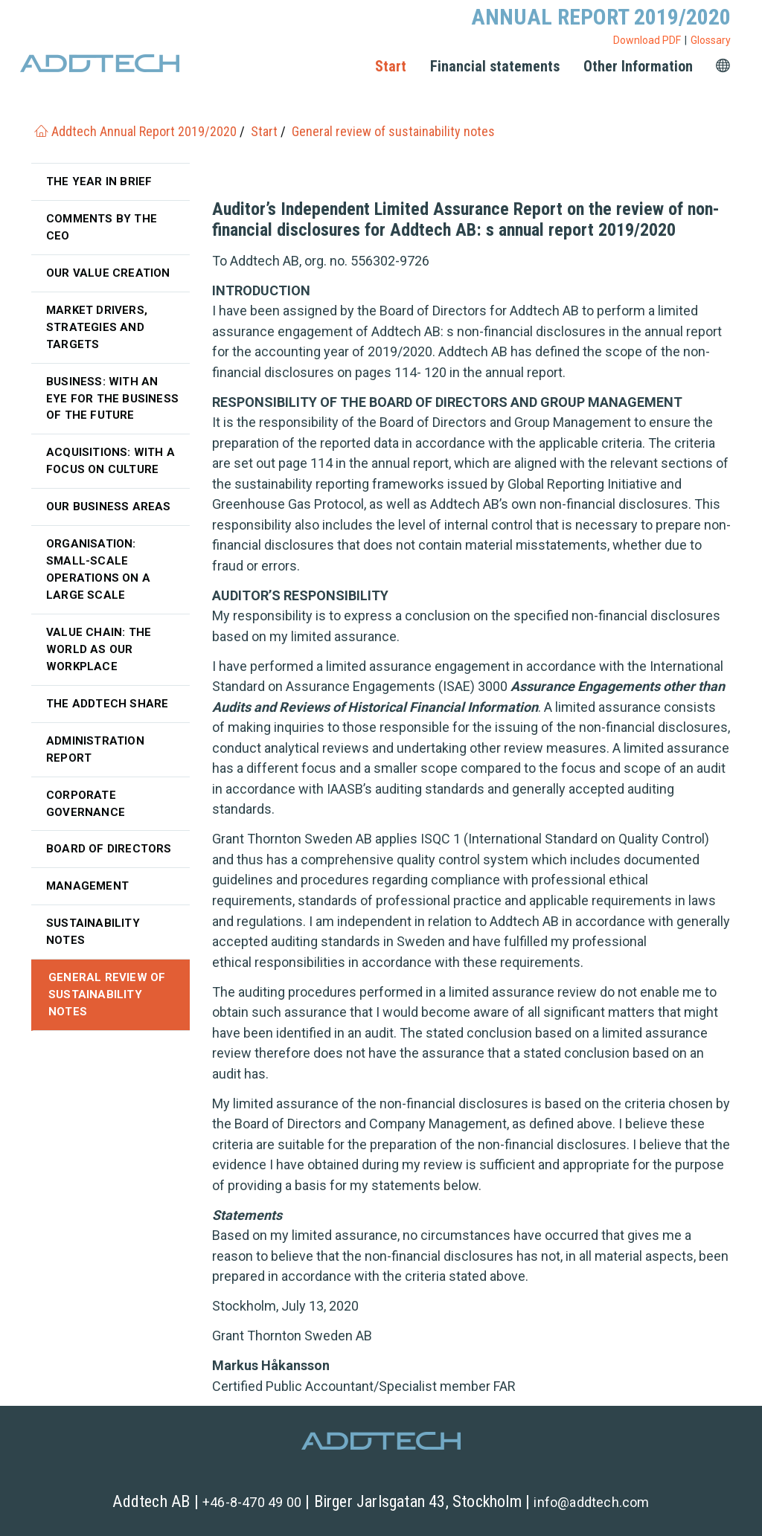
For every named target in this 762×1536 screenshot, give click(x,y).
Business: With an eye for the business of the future (112, 398)
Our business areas (108, 506)
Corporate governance (85, 803)
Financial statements (495, 66)
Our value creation (108, 273)
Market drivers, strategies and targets (96, 327)
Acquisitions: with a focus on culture (110, 461)
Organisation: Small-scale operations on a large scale (98, 569)
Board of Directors (109, 848)
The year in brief (99, 181)
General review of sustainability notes (106, 994)
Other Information (638, 66)
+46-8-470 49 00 (251, 1502)
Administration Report (95, 749)
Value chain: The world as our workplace (98, 649)
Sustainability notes (93, 931)
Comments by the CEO (101, 227)
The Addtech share (107, 703)
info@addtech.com (591, 1502)
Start (390, 66)
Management (87, 886)
